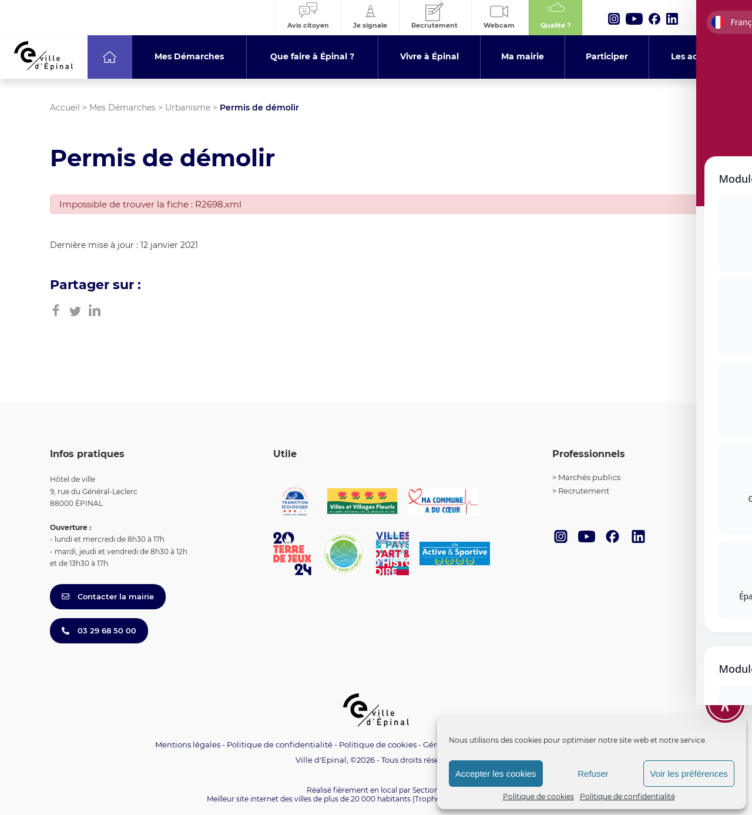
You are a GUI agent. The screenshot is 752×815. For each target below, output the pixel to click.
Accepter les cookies (495, 774)
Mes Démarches (122, 107)
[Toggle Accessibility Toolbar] (725, 688)
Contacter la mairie (108, 596)
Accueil (65, 107)
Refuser (593, 774)
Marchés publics (589, 477)
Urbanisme (187, 107)
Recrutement (583, 490)
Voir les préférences (689, 774)
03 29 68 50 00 (99, 630)
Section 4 (428, 790)
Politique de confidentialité (627, 796)
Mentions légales (187, 744)
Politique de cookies (538, 796)
